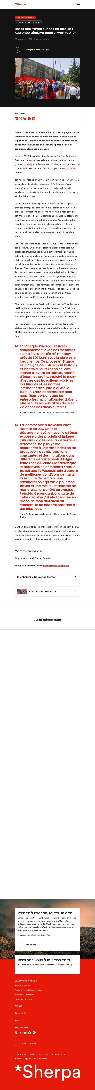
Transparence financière (24, 995)
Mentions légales (23, 1059)
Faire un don (30, 945)
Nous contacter (29, 1043)
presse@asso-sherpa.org (55, 565)
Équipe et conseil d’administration (28, 990)
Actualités (20, 1013)
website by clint (41, 1059)
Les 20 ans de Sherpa (23, 999)
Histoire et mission (22, 986)
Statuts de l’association (54, 1054)
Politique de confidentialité (28, 1054)
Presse (18, 1006)
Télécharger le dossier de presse (37, 50)
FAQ (17, 1020)
